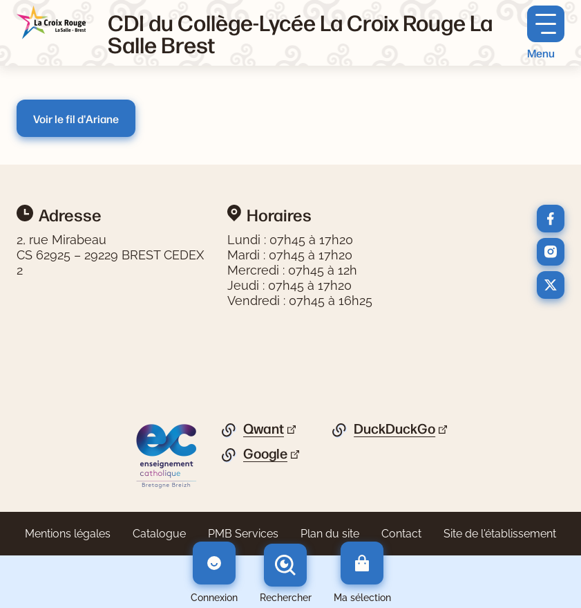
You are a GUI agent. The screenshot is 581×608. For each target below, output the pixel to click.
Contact (401, 533)
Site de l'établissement (500, 533)
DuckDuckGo (394, 429)
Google (265, 453)
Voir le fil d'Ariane (76, 118)
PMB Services (243, 533)
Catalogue (159, 533)
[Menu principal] (545, 33)
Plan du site (330, 533)
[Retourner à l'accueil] (51, 22)
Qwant (263, 429)
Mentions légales (68, 533)
